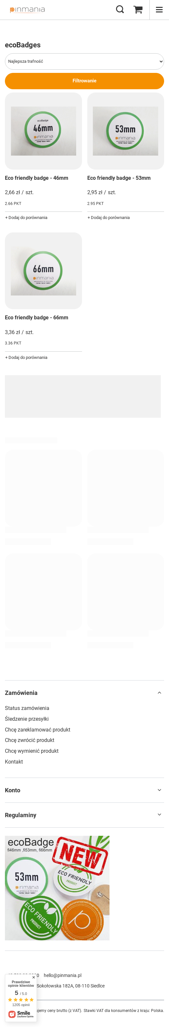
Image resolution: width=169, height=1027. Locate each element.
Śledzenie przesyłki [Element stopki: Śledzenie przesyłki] (27, 719)
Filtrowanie (84, 81)
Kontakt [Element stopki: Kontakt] (14, 762)
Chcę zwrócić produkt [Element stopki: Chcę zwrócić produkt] (29, 740)
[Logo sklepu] (27, 9)
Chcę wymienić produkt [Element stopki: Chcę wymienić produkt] (32, 751)
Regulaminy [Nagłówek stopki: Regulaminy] (20, 815)
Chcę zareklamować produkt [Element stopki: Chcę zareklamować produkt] (37, 730)
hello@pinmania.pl (62, 975)
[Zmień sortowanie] (84, 61)
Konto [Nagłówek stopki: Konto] (12, 790)
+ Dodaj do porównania (26, 217)
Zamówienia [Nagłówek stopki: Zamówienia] (21, 692)
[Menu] (159, 10)
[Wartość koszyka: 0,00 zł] (138, 10)
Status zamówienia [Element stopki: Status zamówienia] (27, 708)
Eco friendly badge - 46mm (36, 178)
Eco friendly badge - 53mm (119, 178)
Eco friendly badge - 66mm (36, 317)
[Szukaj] (120, 10)
